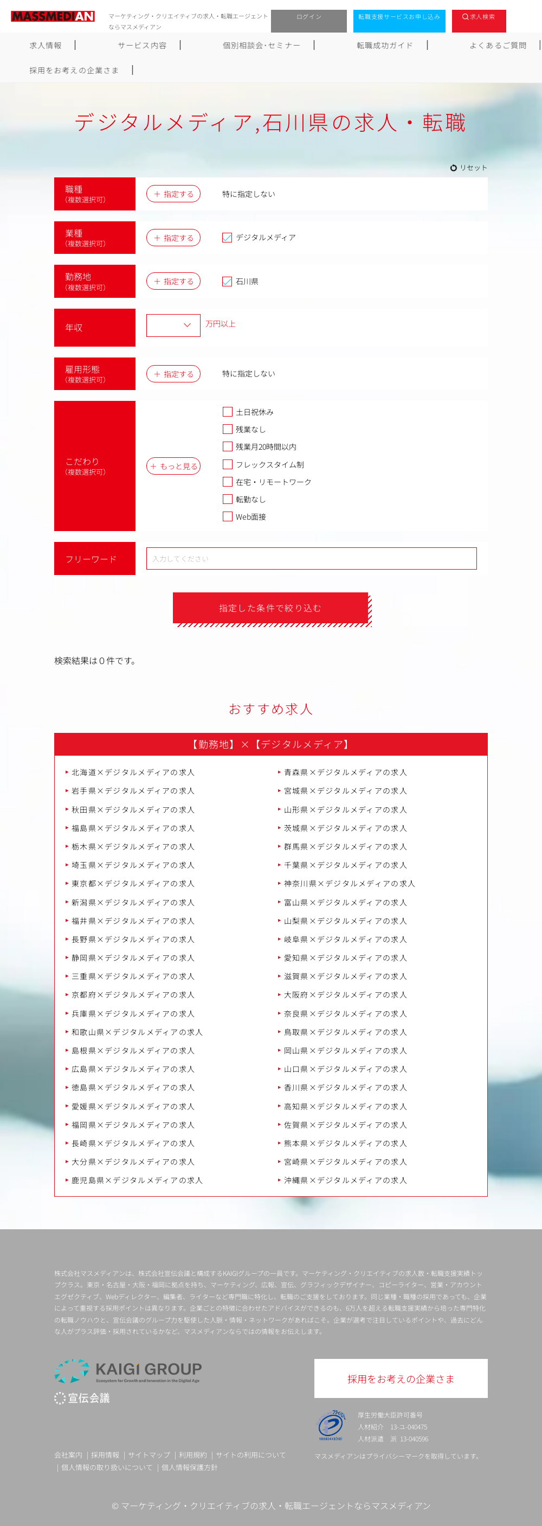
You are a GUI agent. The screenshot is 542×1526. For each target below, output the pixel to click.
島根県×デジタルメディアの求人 (133, 1050)
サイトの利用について (251, 1455)
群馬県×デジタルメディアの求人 (346, 846)
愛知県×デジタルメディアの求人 (346, 958)
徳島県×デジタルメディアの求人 (133, 1087)
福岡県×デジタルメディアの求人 (133, 1124)
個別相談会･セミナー (204, 45)
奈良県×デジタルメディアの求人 (346, 1013)
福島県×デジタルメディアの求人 (133, 827)
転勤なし (244, 499)
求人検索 (482, 16)
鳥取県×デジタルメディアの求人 (346, 1031)
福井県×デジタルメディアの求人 (133, 920)
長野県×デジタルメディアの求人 (133, 939)
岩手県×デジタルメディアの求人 (133, 791)
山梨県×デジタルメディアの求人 (346, 920)
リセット (474, 167)
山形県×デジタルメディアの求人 (346, 809)
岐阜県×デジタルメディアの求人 (346, 939)
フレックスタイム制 (263, 464)
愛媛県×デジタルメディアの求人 (133, 1106)
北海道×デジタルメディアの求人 (133, 772)
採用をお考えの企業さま (483, 45)
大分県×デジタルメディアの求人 (133, 1162)
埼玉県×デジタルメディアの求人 (133, 865)
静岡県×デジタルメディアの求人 (133, 958)
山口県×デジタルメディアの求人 (346, 1069)
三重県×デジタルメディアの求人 (133, 976)
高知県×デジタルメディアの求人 (346, 1106)
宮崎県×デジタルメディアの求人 (346, 1162)
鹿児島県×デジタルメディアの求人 (137, 1180)
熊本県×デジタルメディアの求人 (346, 1143)
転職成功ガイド (298, 45)
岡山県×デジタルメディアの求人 (346, 1050)
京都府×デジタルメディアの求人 (133, 994)
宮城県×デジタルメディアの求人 (346, 791)
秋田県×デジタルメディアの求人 (133, 809)
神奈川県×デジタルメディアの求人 (350, 883)
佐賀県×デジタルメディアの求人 (346, 1124)
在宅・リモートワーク (267, 481)
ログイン (309, 16)
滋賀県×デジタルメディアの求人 (346, 976)
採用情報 (105, 1455)
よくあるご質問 (382, 45)
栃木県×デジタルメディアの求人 (133, 846)
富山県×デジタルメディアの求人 (346, 902)
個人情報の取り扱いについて (107, 1468)
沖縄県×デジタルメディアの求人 (346, 1180)
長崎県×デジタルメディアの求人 (133, 1143)
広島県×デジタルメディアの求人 (133, 1069)
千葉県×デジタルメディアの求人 (346, 865)
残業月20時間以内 (259, 446)
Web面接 (244, 516)
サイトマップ (149, 1455)
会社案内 (68, 1455)
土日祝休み (248, 411)
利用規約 (193, 1455)
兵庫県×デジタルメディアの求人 (133, 1013)
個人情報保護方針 (190, 1468)
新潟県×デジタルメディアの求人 (133, 902)
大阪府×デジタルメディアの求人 (346, 994)
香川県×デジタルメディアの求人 (346, 1087)
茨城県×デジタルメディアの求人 (346, 827)
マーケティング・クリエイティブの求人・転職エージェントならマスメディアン (276, 1505)
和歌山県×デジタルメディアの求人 (137, 1031)
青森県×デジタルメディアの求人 (346, 772)
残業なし (244, 429)
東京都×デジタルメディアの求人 (133, 883)
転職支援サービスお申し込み (399, 16)
